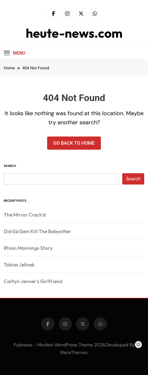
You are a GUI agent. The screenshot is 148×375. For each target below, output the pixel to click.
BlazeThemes (73, 352)
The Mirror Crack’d (25, 215)
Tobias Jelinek (19, 264)
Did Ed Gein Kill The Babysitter (37, 231)
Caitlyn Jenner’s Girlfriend (33, 281)
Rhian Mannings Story (28, 248)
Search (10, 166)
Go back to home (74, 143)
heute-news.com (74, 33)
